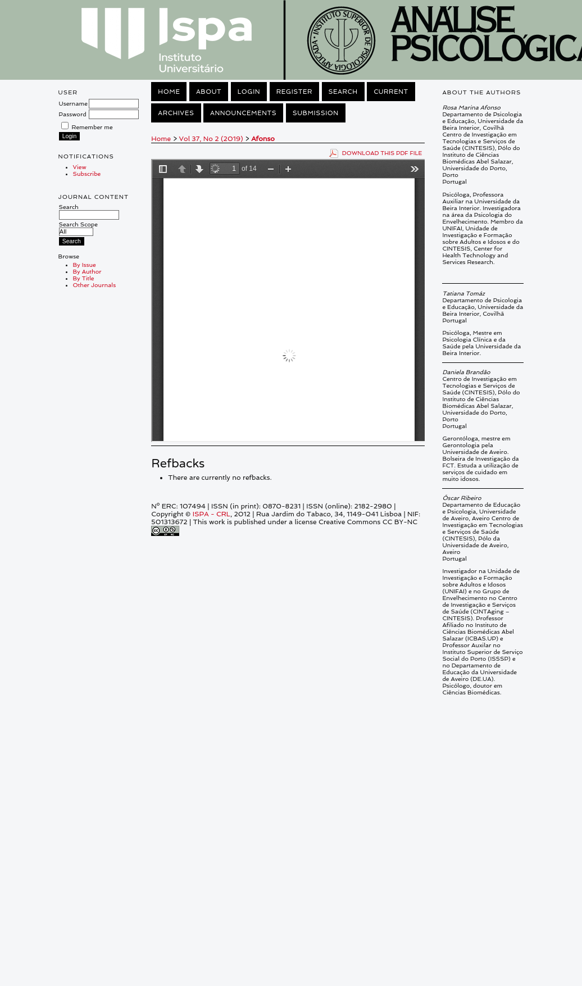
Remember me (92, 127)
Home (169, 92)
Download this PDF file (382, 152)
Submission (316, 113)
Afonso (263, 139)
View (80, 166)
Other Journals (94, 284)
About (208, 92)
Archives (176, 113)
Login (249, 92)
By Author (87, 271)
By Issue (84, 264)
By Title (83, 278)
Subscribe (87, 173)
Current (391, 92)
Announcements (243, 113)
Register (294, 92)
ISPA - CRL (211, 514)
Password (73, 114)
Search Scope (78, 228)
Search (89, 210)
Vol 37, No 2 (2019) (211, 139)
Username (73, 103)
